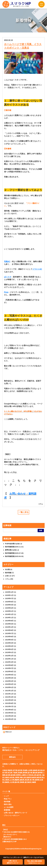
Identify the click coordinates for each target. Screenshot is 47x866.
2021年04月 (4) (10, 716)
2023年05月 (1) (10, 640)
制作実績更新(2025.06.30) (14, 556)
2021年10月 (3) (10, 697)
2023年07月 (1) (10, 633)
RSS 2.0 (7, 732)
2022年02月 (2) (10, 684)
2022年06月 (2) (10, 671)
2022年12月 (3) (10, 656)
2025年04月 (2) (10, 605)
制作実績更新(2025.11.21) (14, 547)
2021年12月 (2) (10, 690)
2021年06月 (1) (10, 710)
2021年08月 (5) (10, 703)
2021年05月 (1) (10, 713)
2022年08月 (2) (10, 665)
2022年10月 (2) (10, 662)
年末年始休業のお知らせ (13, 544)
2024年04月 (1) (10, 624)
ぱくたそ (7, 277)
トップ (6, 796)
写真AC (7, 261)
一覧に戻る (24, 512)
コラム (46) (9, 579)
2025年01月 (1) (10, 611)
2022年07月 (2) (10, 668)
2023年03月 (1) (10, 646)
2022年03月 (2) (10, 681)
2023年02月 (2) (10, 649)
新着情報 (7, 810)
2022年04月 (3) (10, 678)
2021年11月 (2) (10, 694)
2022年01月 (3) (10, 687)
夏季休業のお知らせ (12, 550)
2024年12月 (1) (10, 614)
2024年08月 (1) (10, 621)
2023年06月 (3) (10, 636)
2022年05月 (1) (10, 675)
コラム (40, 504)
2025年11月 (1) (10, 595)
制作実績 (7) (9, 573)
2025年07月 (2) (10, 598)
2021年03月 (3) (10, 719)
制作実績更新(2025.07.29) (14, 553)
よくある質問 (8, 807)
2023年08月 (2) (10, 630)
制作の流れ (8, 804)
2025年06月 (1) (10, 602)
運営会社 (12, 757)
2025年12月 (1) (10, 592)
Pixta (6, 292)
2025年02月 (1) (10, 608)
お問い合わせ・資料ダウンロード (15, 813)
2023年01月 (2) (10, 652)
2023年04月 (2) (10, 643)
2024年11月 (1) (10, 617)
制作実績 (7, 801)
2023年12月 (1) (10, 627)
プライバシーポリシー (11, 815)
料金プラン (8, 799)
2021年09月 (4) (10, 700)
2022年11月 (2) (10, 659)
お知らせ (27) (10, 576)
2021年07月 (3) (10, 706)
